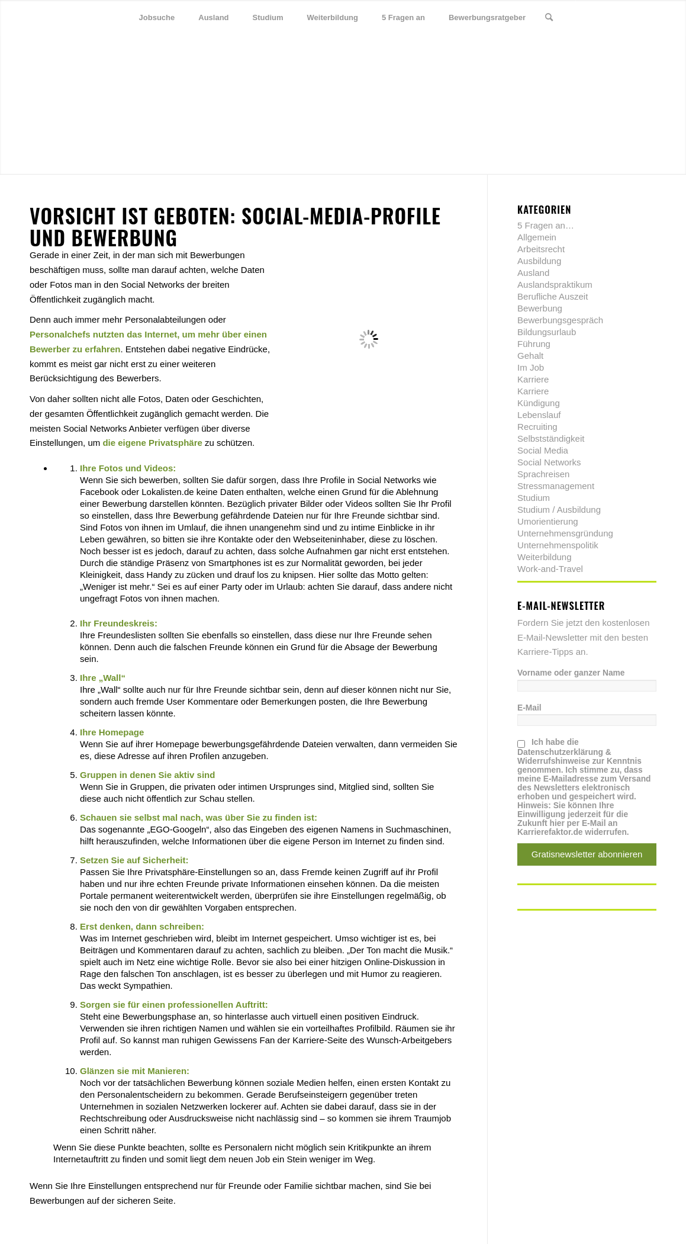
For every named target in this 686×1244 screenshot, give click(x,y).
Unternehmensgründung (565, 533)
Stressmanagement (555, 486)
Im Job (530, 367)
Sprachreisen (543, 474)
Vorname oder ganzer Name (570, 672)
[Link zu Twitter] (594, 17)
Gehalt (530, 356)
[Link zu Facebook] (612, 17)
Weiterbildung (544, 557)
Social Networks (549, 462)
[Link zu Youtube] (647, 17)
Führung (533, 344)
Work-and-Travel (550, 569)
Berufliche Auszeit (552, 296)
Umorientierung (547, 521)
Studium (533, 498)
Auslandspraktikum (554, 284)
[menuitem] (157, 18)
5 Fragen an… (545, 225)
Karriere (533, 379)
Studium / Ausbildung (559, 509)
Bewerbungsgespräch (560, 320)
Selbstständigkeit (550, 438)
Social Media (542, 450)
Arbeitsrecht (541, 249)
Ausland (533, 273)
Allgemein (536, 237)
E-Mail (529, 707)
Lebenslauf (539, 415)
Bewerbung (539, 308)
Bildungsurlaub (546, 332)
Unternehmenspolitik (557, 545)
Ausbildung (539, 261)
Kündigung (538, 403)
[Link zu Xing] (630, 17)
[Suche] (549, 18)
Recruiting (537, 427)
